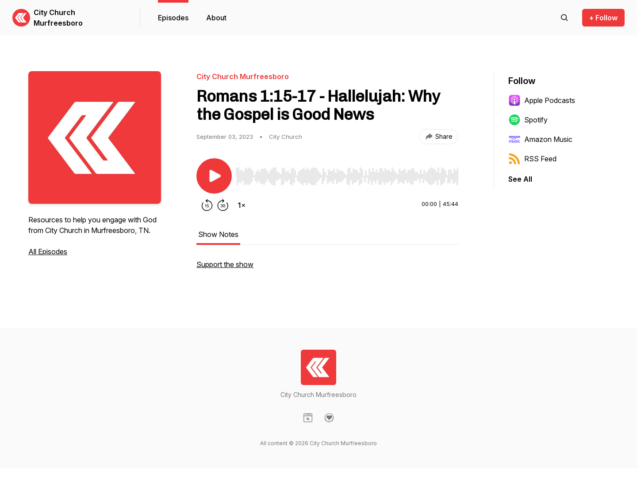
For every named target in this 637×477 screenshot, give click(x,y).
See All (520, 179)
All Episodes (47, 251)
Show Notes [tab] (218, 234)
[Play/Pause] (214, 176)
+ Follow (603, 17)
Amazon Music (540, 139)
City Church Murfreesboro (58, 17)
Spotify (528, 120)
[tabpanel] (327, 269)
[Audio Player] (346, 173)
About (216, 17)
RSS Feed (532, 159)
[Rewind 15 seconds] (207, 205)
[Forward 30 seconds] (223, 205)
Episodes (173, 17)
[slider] (346, 176)
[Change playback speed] (241, 205)
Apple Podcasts (541, 100)
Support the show (224, 264)
